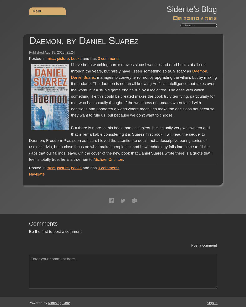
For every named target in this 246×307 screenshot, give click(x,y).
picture (63, 58)
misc (51, 58)
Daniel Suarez (83, 77)
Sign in (212, 303)
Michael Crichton (108, 159)
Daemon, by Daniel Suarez (83, 40)
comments (108, 58)
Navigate (37, 174)
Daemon (199, 71)
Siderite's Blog (192, 9)
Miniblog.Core (59, 303)
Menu (37, 11)
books (76, 58)
